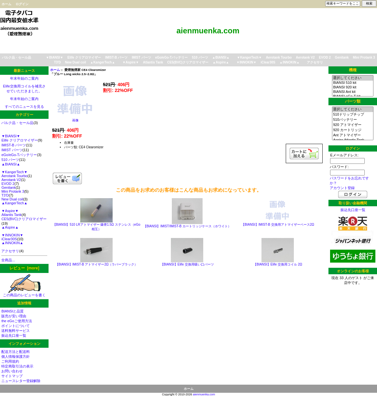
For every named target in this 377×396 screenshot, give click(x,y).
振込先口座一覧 (13, 335)
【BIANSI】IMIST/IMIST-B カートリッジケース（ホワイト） (187, 226)
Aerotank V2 (305, 57)
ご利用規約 (10, 361)
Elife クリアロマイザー (84, 57)
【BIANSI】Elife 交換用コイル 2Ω (277, 264)
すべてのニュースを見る (24, 106)
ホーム (6, 4)
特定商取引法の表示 (17, 366)
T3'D (57, 62)
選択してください (352, 78)
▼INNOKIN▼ (246, 62)
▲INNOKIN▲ (290, 62)
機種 (353, 70)
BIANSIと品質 (12, 311)
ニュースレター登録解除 (20, 381)
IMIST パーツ (141, 57)
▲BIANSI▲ (221, 57)
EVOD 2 (325, 57)
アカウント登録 (342, 188)
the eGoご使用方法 (16, 321)
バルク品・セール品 (16, 57)
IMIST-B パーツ (116, 57)
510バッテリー (352, 119)
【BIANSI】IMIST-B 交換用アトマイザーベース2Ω (277, 224)
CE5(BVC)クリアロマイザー (187, 62)
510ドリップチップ (352, 114)
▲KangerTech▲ (102, 62)
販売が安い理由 (13, 316)
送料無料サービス (15, 331)
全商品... (8, 260)
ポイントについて (15, 326)
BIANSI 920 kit (352, 87)
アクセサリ (315, 62)
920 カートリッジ (352, 130)
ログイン (22, 4)
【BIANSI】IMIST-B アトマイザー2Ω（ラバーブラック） (96, 264)
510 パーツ (200, 57)
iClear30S (268, 62)
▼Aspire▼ (130, 62)
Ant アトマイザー (352, 135)
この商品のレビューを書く (24, 293)
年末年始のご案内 (24, 78)
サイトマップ (12, 376)
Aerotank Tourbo (279, 57)
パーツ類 (352, 101)
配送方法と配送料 (15, 352)
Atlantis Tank (153, 62)
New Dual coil (75, 62)
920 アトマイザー (352, 125)
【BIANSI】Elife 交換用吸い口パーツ (187, 264)
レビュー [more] (24, 268)
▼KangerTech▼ (249, 57)
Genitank (342, 57)
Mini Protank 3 (364, 57)
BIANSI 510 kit (352, 83)
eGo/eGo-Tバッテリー (171, 57)
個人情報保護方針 (15, 356)
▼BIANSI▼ (54, 57)
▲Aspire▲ (221, 62)
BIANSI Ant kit (352, 92)
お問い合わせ (12, 371)
